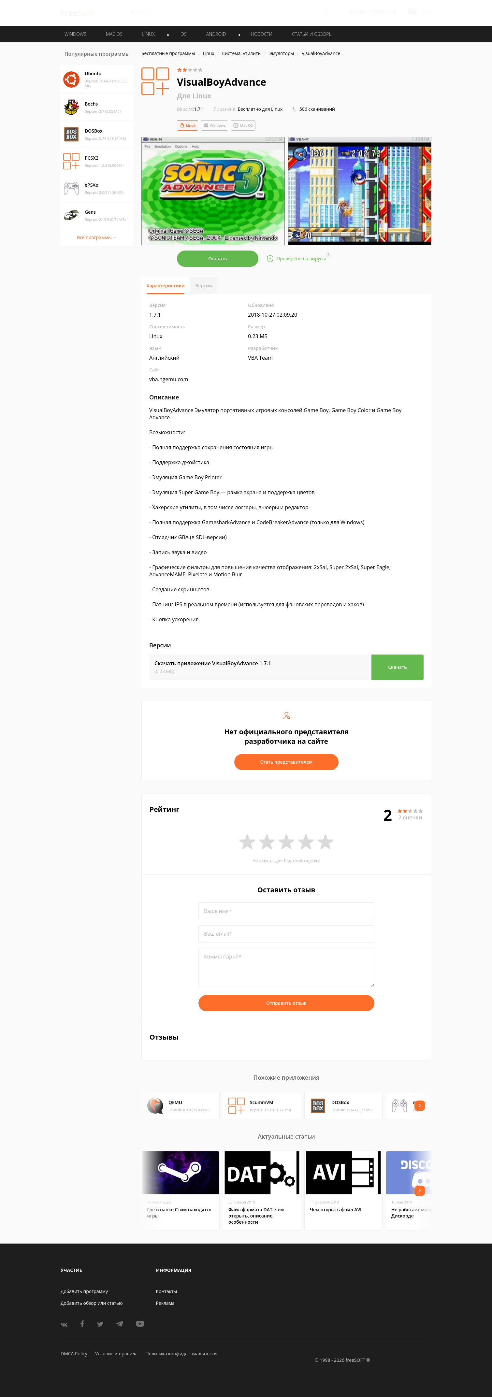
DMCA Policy (74, 1353)
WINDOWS (75, 34)
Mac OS (243, 125)
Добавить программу (84, 1291)
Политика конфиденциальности (181, 1353)
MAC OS (114, 34)
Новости (261, 34)
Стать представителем (286, 762)
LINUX (148, 34)
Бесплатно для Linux (260, 109)
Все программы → (97, 237)
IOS (183, 34)
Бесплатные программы (168, 53)
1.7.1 (190, 109)
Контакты (166, 1291)
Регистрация (382, 12)
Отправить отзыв (286, 1003)
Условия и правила (116, 1353)
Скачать (217, 258)
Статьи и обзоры (312, 34)
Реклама (165, 1303)
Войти (357, 12)
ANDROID (216, 34)
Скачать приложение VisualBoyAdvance (212, 663)
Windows (214, 125)
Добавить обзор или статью (92, 1303)
